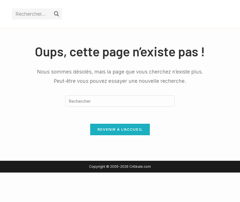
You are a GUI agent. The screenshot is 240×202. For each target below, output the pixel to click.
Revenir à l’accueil (120, 129)
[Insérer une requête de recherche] (119, 101)
